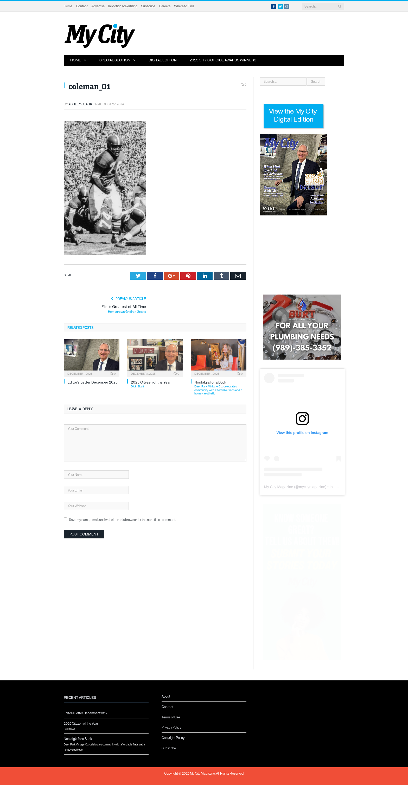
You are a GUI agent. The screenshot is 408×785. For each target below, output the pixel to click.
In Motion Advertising (122, 6)
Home (68, 6)
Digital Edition (163, 60)
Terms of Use (171, 717)
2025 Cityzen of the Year (157, 384)
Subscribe (148, 6)
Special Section (114, 60)
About (166, 696)
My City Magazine (278, 487)
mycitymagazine (312, 487)
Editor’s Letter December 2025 (92, 382)
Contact (82, 6)
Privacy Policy (171, 727)
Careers (164, 6)
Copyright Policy (173, 738)
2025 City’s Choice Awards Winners (223, 60)
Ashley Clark (80, 104)
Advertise (98, 6)
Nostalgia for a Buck (220, 387)
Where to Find (184, 6)
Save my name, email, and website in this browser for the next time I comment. (122, 520)
